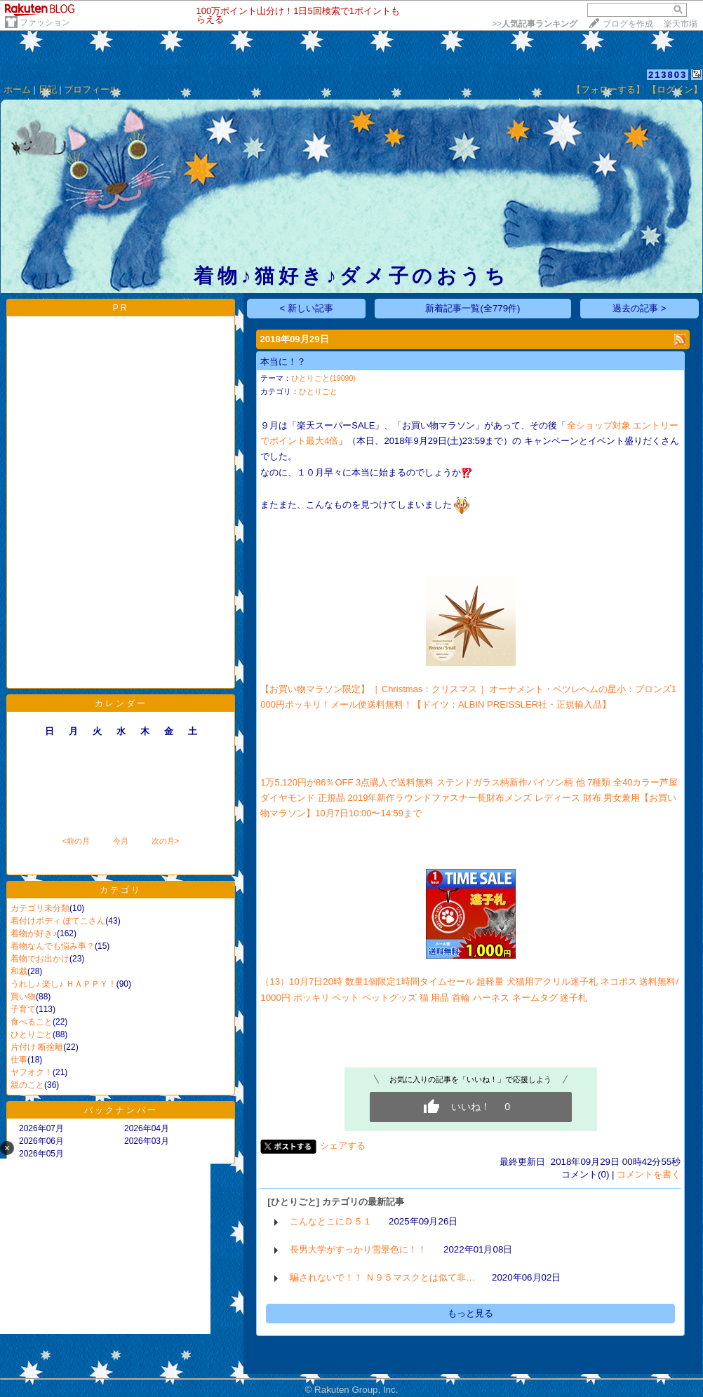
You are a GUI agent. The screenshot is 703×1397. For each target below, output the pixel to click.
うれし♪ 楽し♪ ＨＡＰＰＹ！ (63, 984)
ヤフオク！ (32, 1072)
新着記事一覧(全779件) (472, 308)
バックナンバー (121, 1110)
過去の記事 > (639, 308)
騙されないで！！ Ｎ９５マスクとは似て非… (382, 1277)
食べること (32, 1022)
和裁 (19, 971)
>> (534, 24)
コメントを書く (649, 1174)
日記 (48, 89)
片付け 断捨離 (37, 1047)
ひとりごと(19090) (323, 378)
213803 (667, 74)
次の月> (165, 841)
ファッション (45, 22)
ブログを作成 (628, 24)
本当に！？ (283, 361)
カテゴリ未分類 (40, 908)
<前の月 (75, 841)
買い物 (23, 996)
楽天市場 (680, 24)
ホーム (17, 89)
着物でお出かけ (40, 959)
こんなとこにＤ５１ (331, 1221)
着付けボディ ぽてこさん (58, 921)
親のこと (27, 1085)
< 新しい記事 (307, 308)
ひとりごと (32, 1034)
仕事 (19, 1060)
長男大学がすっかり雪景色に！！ (358, 1249)
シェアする (343, 1145)
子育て (23, 1009)
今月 (120, 841)
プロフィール (91, 89)
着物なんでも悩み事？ (53, 946)
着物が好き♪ (34, 933)
